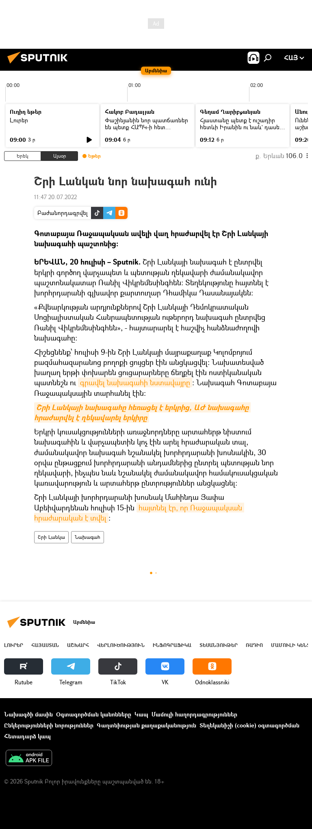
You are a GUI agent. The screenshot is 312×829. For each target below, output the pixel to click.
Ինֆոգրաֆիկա (172, 645)
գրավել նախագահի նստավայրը (135, 382)
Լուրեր (19, 120)
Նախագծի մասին (28, 714)
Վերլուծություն (121, 645)
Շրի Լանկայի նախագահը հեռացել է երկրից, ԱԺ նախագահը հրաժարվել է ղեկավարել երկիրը (142, 412)
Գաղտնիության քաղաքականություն (146, 725)
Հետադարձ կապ (27, 736)
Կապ (141, 714)
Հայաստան (45, 645)
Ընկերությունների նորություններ (48, 725)
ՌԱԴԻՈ (254, 645)
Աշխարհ (78, 645)
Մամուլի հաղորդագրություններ (194, 714)
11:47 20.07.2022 (55, 197)
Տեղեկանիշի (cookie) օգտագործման (249, 725)
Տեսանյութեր (218, 645)
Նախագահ (87, 537)
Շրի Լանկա (51, 537)
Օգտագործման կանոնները (93, 714)
